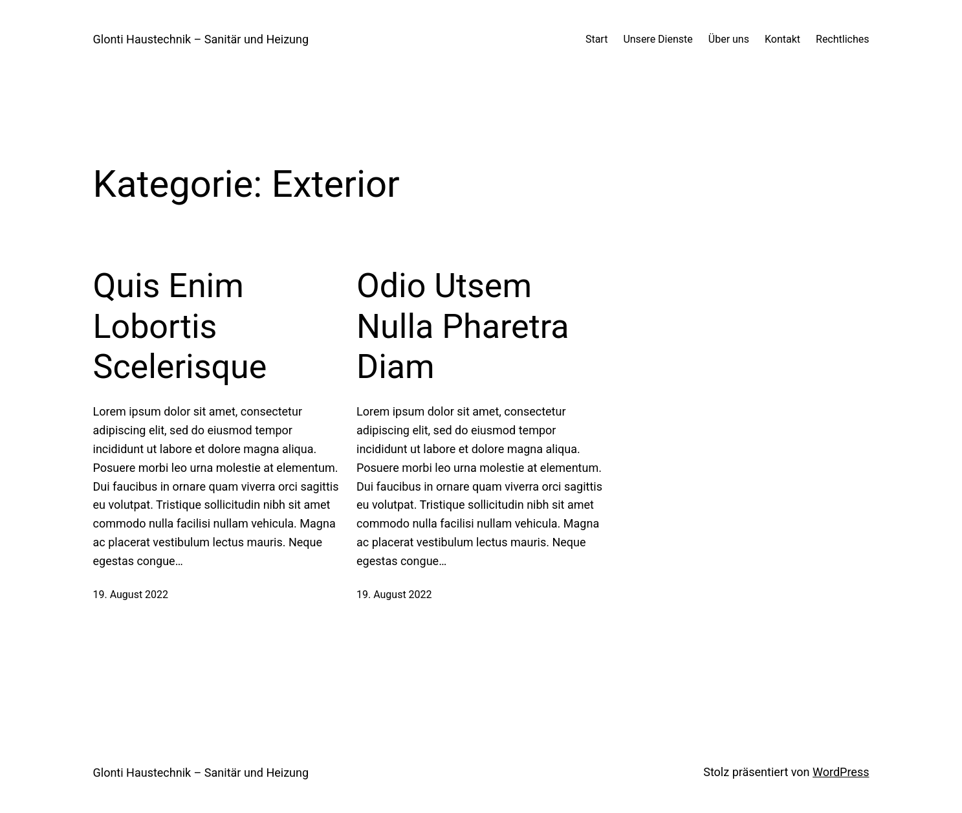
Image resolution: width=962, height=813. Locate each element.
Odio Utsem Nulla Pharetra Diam (462, 326)
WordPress (841, 772)
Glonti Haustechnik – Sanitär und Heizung (201, 39)
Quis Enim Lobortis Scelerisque (180, 326)
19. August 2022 (131, 594)
